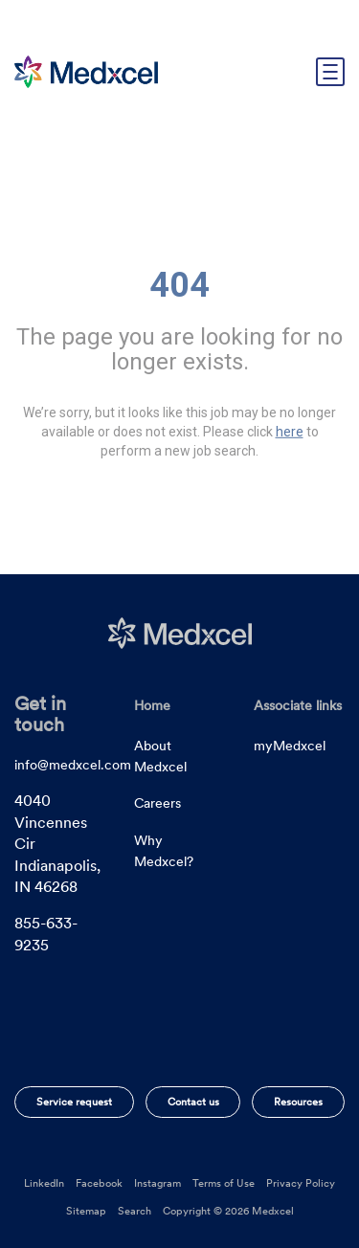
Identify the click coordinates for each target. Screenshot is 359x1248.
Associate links (298, 705)
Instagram (157, 1183)
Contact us (193, 1101)
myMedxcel (289, 745)
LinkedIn (44, 1183)
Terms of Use (223, 1183)
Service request (74, 1101)
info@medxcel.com (72, 764)
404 (179, 285)
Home (152, 705)
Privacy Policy (300, 1183)
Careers (157, 803)
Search (134, 1210)
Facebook (99, 1183)
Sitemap (86, 1210)
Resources (298, 1101)
